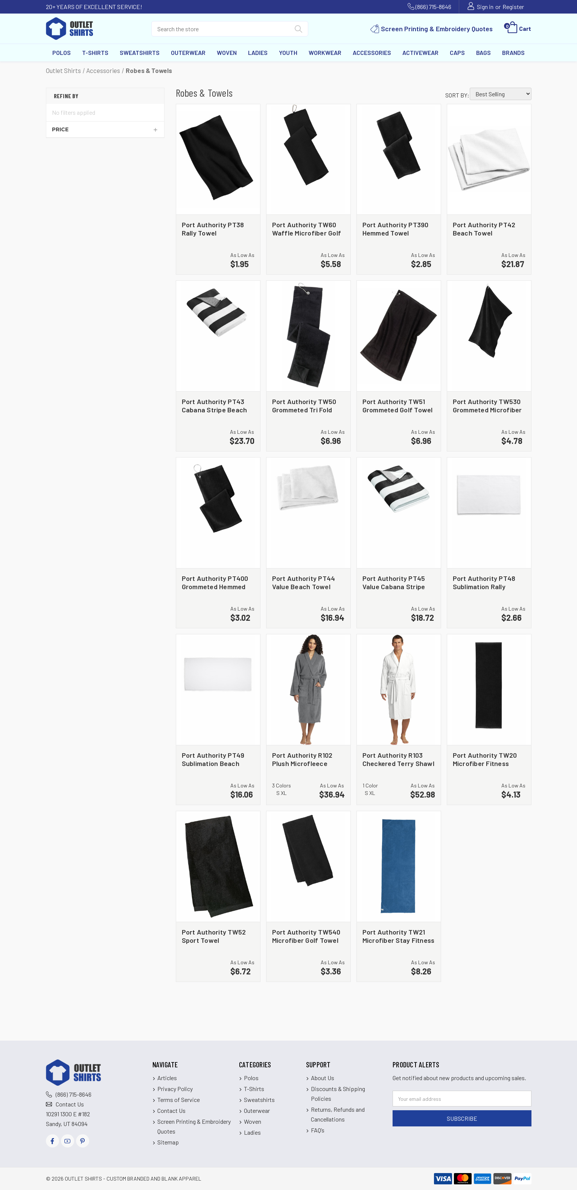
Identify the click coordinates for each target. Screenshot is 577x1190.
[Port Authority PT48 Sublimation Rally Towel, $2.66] (489, 512)
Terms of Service (178, 1099)
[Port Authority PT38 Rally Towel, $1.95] (218, 159)
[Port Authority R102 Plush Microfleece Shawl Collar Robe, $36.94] (308, 689)
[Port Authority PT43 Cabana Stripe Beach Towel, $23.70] (218, 336)
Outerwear (188, 52)
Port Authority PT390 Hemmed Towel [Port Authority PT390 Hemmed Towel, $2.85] (395, 228)
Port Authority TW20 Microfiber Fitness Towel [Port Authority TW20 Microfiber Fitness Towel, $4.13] (485, 759)
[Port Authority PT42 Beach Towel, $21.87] (489, 159)
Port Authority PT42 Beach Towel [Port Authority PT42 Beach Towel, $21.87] (484, 228)
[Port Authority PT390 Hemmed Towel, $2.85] (399, 159)
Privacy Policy (175, 1088)
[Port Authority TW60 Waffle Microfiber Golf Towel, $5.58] (308, 159)
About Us (322, 1077)
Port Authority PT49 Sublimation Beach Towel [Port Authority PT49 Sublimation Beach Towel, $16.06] (213, 759)
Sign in (485, 6)
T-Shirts (95, 52)
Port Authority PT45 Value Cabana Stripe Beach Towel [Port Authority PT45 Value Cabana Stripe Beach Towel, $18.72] (393, 582)
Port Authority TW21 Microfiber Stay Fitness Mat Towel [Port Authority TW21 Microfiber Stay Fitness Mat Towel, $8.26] (398, 936)
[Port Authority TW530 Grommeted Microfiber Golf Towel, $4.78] (489, 336)
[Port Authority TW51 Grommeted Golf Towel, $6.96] (399, 336)
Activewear (420, 52)
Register (513, 6)
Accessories (372, 52)
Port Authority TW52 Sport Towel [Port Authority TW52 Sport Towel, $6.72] (214, 936)
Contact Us (70, 1104)
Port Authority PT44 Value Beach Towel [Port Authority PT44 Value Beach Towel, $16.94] (303, 582)
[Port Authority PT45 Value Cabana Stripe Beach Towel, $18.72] (399, 512)
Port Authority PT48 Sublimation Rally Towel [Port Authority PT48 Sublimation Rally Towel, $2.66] (484, 582)
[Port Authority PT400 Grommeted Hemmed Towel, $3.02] (218, 512)
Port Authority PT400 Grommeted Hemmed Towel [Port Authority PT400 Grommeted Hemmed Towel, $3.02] (215, 582)
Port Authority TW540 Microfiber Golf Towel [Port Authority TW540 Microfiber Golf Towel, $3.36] (306, 936)
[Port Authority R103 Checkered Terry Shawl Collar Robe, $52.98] (399, 689)
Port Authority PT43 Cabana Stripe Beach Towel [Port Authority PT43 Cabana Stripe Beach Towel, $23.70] (214, 405)
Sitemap (168, 1142)
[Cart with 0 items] (518, 28)
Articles (167, 1077)
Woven (227, 52)
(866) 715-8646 (433, 6)
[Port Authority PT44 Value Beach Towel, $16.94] (308, 512)
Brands (513, 52)
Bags (483, 52)
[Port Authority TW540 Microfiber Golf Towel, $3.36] (308, 866)
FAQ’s (317, 1130)
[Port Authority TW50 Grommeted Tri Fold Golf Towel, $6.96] (308, 336)
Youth (288, 52)
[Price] (105, 129)
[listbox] (500, 94)
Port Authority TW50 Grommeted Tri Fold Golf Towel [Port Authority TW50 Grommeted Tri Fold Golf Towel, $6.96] (304, 405)
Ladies (258, 52)
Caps (457, 52)
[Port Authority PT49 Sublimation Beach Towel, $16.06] (218, 689)
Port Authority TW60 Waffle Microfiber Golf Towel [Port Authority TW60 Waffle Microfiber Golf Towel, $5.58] (306, 228)
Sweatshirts (140, 52)
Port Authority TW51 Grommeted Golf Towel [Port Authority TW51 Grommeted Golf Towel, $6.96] (397, 405)
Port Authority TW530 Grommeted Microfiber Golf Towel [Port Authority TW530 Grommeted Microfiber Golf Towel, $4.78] (487, 405)
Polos (61, 52)
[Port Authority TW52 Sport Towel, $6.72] (218, 866)
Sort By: (457, 95)
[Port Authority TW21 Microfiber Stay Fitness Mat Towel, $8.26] (399, 866)
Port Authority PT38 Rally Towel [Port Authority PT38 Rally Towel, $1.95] (213, 228)
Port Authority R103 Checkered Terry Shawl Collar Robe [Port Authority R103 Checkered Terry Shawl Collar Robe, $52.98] (398, 759)
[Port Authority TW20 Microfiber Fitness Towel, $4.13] (489, 689)
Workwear (325, 52)
